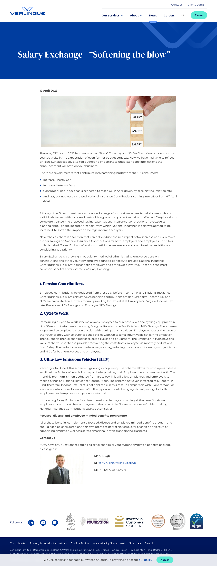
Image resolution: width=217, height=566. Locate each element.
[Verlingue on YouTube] (43, 522)
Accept (165, 559)
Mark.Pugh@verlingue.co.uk (116, 462)
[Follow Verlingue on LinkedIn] (31, 522)
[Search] (183, 15)
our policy (145, 559)
